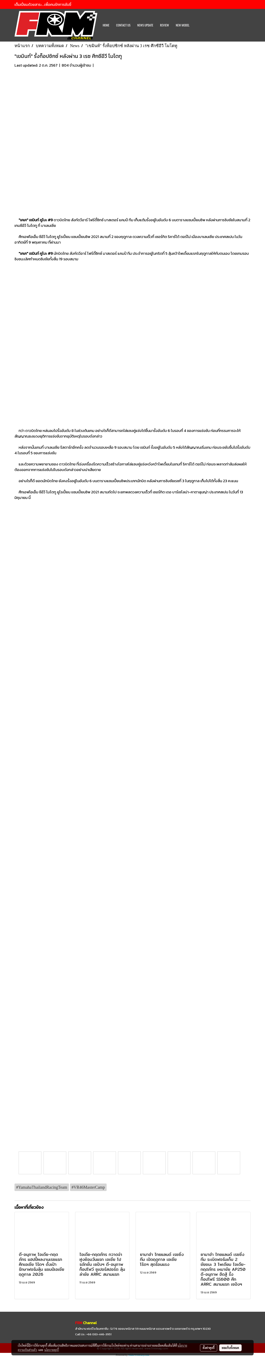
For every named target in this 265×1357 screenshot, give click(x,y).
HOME (106, 25)
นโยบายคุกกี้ (51, 1350)
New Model (182, 25)
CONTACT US (123, 25)
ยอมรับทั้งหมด (230, 1348)
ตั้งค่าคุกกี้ (208, 1348)
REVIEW (164, 25)
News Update (145, 25)
